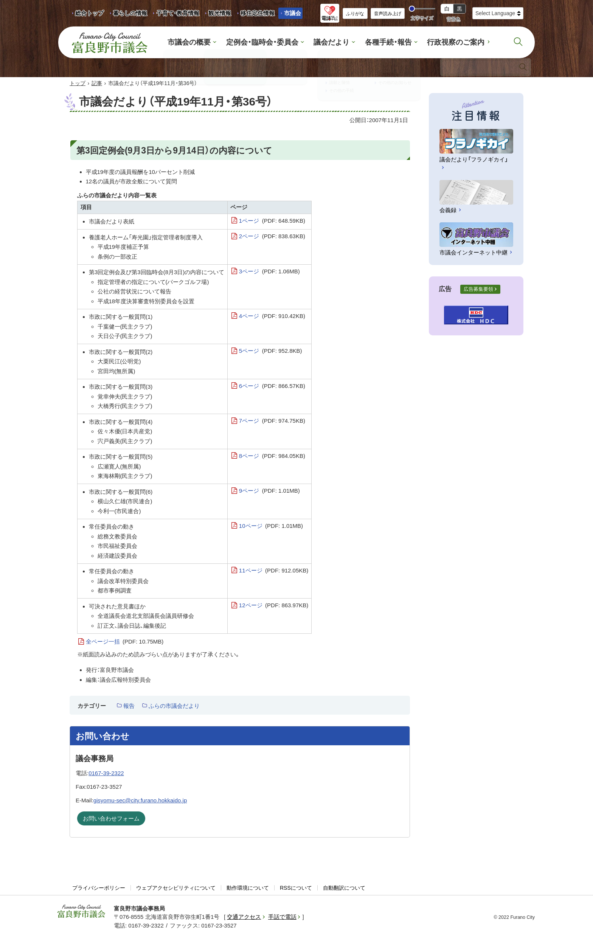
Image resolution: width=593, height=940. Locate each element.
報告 (129, 706)
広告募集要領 (478, 290)
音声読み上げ (387, 13)
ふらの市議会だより (174, 706)
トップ (77, 84)
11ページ (273, 571)
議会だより (331, 42)
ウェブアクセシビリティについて (176, 889)
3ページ (269, 272)
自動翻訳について (344, 889)
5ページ (270, 351)
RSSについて (296, 889)
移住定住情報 (255, 14)
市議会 (292, 13)
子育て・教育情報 (178, 13)
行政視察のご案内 (445, 42)
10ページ (271, 526)
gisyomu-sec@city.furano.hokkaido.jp (140, 801)
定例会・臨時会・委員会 (267, 42)
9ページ (269, 491)
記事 (97, 84)
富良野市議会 (81, 912)
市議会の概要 (201, 42)
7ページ (272, 421)
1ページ (272, 221)
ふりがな (355, 13)
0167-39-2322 (106, 774)
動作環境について (248, 889)
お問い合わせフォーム (111, 819)
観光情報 (217, 14)
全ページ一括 (125, 642)
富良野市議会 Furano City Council (109, 43)
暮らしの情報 (130, 13)
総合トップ (89, 13)
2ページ (272, 237)
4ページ (272, 316)
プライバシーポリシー (98, 889)
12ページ (273, 606)
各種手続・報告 (383, 42)
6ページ (272, 386)
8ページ (272, 456)
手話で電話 (282, 917)
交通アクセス (244, 917)
